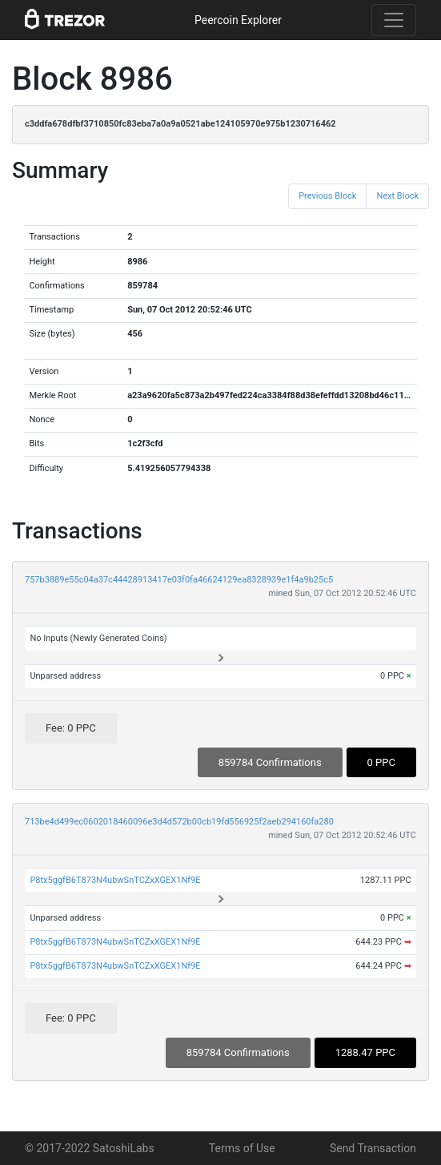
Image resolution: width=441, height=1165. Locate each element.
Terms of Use (242, 1148)
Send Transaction (373, 1148)
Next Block (397, 196)
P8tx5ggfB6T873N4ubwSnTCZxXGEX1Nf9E (115, 880)
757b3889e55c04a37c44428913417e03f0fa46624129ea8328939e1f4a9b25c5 (179, 579)
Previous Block (327, 196)
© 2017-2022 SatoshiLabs (89, 1148)
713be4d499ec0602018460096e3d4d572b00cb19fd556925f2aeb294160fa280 (179, 821)
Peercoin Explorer (238, 20)
